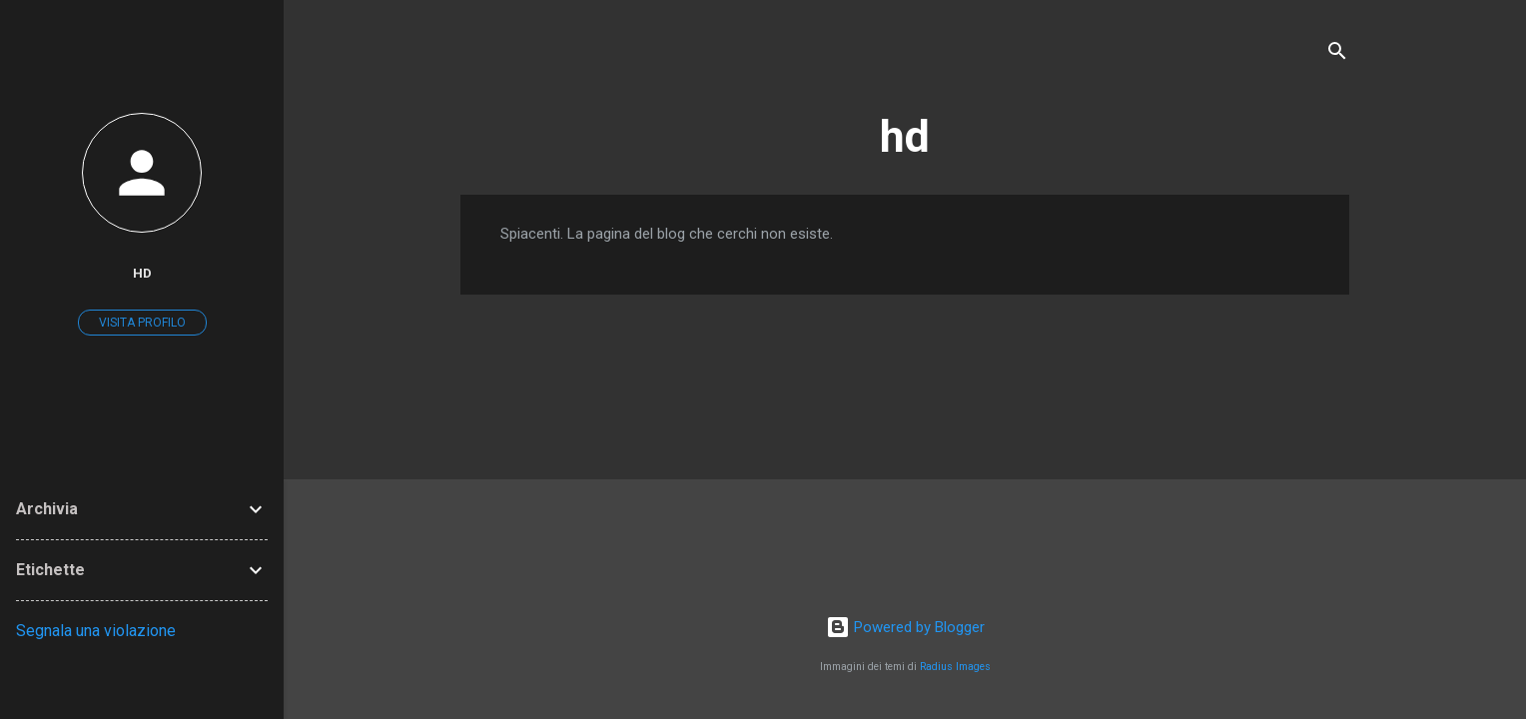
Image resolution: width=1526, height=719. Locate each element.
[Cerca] (1337, 54)
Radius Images (955, 666)
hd (905, 136)
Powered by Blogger (905, 627)
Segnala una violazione (96, 630)
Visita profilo (142, 323)
